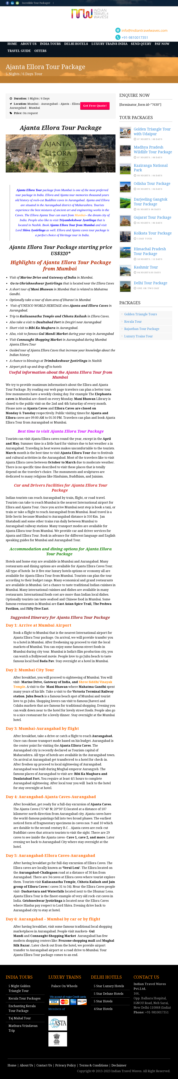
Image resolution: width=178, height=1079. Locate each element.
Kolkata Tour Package (153, 233)
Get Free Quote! (95, 105)
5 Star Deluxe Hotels (108, 994)
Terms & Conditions (93, 1065)
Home (12, 44)
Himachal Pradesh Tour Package (150, 251)
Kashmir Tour (146, 267)
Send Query (141, 44)
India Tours (50, 44)
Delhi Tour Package (150, 283)
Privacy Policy (65, 1065)
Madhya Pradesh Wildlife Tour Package (153, 149)
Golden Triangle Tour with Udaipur (152, 131)
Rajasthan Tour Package (141, 329)
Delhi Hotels (76, 44)
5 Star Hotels (103, 1001)
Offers (40, 51)
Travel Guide (19, 51)
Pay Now (162, 44)
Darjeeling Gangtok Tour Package (150, 201)
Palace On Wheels (64, 986)
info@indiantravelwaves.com (145, 30)
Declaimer (119, 1065)
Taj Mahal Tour (20, 1018)
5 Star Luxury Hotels (109, 986)
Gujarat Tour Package (152, 217)
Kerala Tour (133, 321)
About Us (29, 44)
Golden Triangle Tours (140, 314)
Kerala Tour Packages (24, 998)
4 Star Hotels (103, 1009)
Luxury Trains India (109, 44)
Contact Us (44, 1065)
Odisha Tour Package (152, 183)
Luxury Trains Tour (138, 336)
